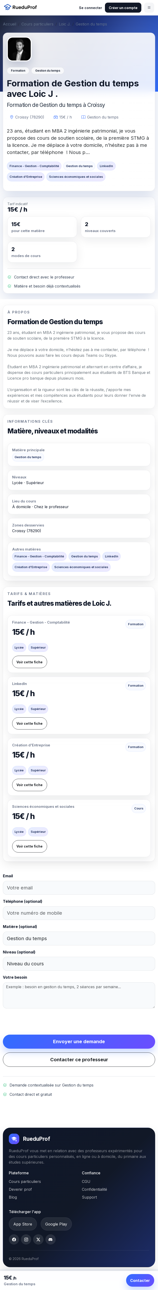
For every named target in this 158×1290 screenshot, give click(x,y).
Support (89, 1197)
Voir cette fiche (29, 662)
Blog (13, 1197)
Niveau (19, 952)
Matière (20, 926)
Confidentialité (94, 1189)
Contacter (140, 1280)
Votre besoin (15, 977)
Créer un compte (123, 8)
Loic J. (64, 24)
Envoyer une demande (79, 1041)
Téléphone (22, 901)
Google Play (56, 1224)
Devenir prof (20, 1189)
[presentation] (39, 1021)
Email (8, 875)
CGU (86, 1181)
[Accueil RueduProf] (22, 7)
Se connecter (90, 8)
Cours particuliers (37, 24)
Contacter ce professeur (79, 1059)
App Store (22, 1224)
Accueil (9, 24)
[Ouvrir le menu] (149, 8)
